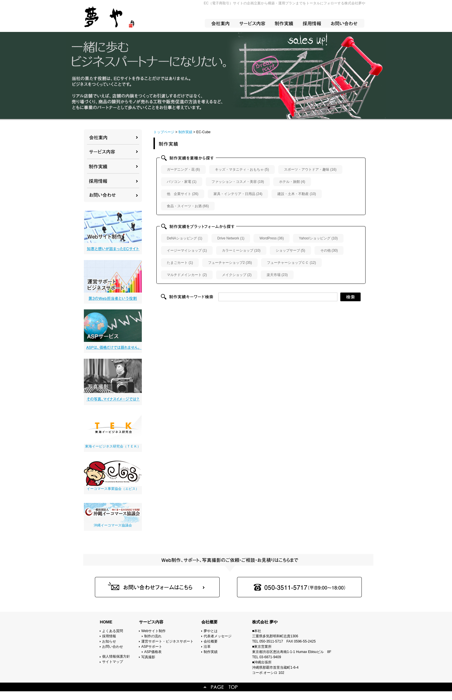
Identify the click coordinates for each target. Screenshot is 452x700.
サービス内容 (151, 622)
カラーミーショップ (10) (241, 250)
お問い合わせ (112, 647)
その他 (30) (329, 250)
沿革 (207, 647)
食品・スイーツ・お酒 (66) (188, 206)
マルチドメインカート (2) (187, 275)
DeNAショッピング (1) (184, 238)
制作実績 (211, 652)
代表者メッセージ (218, 636)
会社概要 (211, 641)
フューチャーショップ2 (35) (230, 263)
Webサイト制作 (153, 631)
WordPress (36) (271, 238)
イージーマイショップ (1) (187, 250)
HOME (106, 622)
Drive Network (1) (230, 238)
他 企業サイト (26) (182, 194)
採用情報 (109, 636)
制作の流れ (153, 636)
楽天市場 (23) (277, 275)
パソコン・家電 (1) (181, 182)
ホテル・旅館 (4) (292, 182)
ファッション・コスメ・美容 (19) (237, 182)
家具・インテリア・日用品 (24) (238, 194)
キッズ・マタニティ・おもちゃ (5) (242, 169)
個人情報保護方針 (116, 656)
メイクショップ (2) (237, 275)
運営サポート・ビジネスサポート (167, 641)
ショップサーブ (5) (290, 250)
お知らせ (109, 641)
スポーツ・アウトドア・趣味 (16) (310, 169)
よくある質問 (112, 631)
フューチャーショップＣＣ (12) (291, 263)
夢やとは (211, 631)
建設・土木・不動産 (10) (296, 194)
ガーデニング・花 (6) (183, 169)
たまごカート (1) (180, 263)
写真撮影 (148, 657)
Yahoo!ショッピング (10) (318, 238)
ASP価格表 (153, 652)
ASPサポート (151, 647)
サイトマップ (112, 662)
